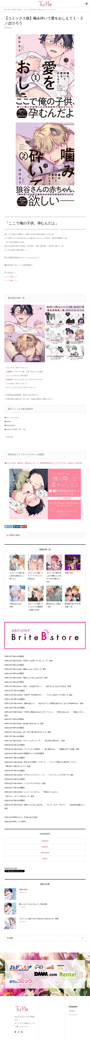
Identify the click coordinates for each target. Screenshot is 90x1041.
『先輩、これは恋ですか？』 (32, 686)
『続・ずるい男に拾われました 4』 (35, 732)
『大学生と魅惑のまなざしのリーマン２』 (38, 712)
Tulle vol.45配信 (19, 800)
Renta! (8, 421)
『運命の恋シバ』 (29, 703)
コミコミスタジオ (12, 376)
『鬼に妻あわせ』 (49, 749)
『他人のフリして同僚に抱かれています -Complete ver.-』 (58, 703)
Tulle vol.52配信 (18, 728)
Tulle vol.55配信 (19, 699)
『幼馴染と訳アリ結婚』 (67, 749)
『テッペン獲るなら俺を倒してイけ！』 (63, 762)
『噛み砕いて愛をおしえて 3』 (15, 766)
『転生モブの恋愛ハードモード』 (35, 762)
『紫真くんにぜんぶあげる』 (33, 805)
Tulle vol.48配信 (19, 770)
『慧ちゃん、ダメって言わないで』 (17, 796)
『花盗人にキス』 (78, 712)
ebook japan (10, 425)
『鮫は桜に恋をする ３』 (31, 723)
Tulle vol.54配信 (19, 708)
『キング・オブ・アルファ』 (56, 805)
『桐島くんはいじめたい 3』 (32, 669)
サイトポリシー (74, 1014)
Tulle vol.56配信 (19, 690)
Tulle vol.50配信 (19, 745)
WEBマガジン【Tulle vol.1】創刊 (25, 817)
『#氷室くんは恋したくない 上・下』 (35, 660)
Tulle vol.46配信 (19, 788)
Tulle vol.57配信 (18, 682)
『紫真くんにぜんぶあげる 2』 (33, 678)
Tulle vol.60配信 (18, 656)
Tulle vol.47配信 (19, 779)
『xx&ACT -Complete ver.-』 (33, 695)
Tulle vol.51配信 (18, 736)
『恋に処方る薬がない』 (52, 740)
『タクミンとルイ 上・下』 (32, 740)
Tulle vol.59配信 (18, 665)
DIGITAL (45, 847)
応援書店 (9, 372)
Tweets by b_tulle (10, 868)
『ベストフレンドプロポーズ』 (58, 775)
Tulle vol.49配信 (19, 758)
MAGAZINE (45, 853)
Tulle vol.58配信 (18, 673)
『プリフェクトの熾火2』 (32, 749)
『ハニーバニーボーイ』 (32, 792)
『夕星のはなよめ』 (62, 712)
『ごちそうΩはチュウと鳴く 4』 (57, 695)
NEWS (18, 535)
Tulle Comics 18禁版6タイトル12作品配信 (28, 753)
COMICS (12, 535)
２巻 (27, 372)
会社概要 (71, 1011)
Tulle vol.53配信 (18, 719)
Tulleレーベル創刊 (19, 821)
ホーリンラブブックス (14, 387)
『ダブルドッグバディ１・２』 (34, 775)
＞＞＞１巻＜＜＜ (11, 277)
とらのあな (10, 383)
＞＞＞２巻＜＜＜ (11, 280)
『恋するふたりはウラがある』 (56, 686)
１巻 (22, 372)
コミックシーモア (12, 417)
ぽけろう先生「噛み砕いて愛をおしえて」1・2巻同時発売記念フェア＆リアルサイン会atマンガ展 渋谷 (44, 463)
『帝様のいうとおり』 (50, 792)
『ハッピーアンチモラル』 (32, 783)
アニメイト (10, 368)
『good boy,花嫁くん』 (77, 805)
